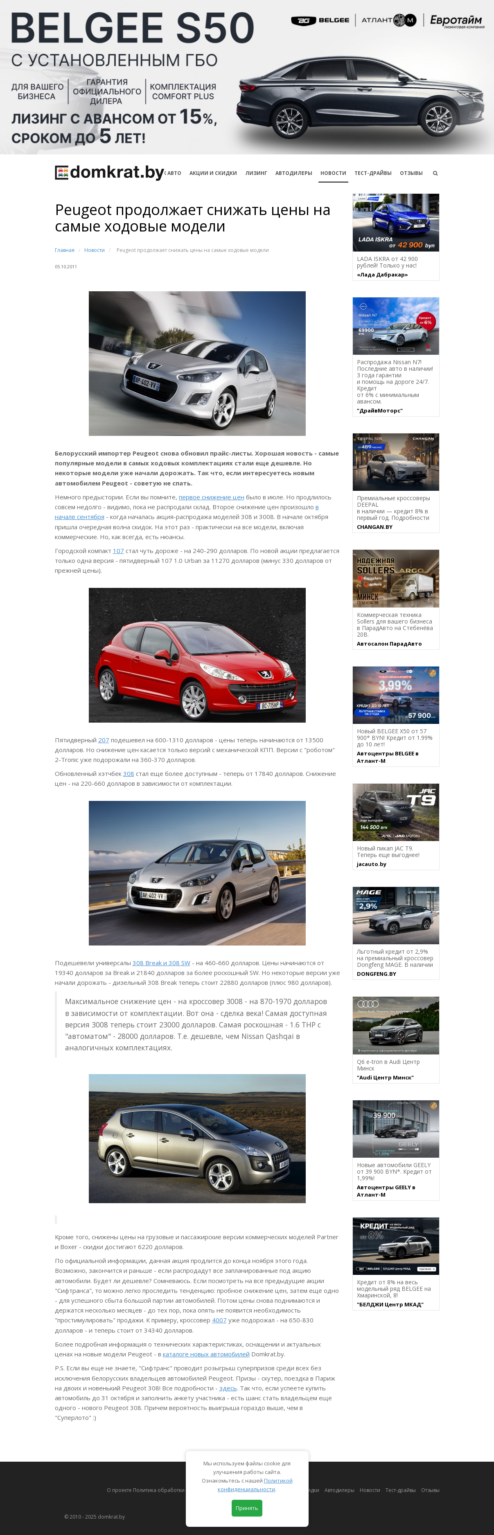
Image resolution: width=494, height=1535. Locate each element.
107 (118, 550)
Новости (333, 173)
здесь (228, 1388)
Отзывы (411, 173)
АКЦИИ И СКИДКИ (213, 173)
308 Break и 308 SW (161, 963)
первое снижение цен (211, 497)
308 (128, 773)
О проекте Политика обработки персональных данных (174, 1490)
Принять (247, 1508)
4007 (219, 1320)
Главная (64, 250)
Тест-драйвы (373, 173)
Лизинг (256, 173)
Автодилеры (293, 173)
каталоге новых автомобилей (206, 1354)
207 (103, 740)
